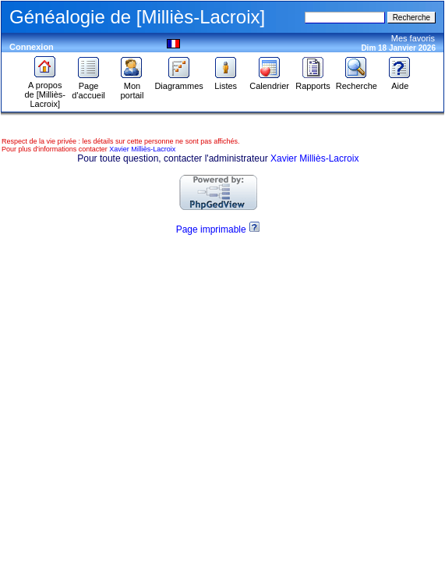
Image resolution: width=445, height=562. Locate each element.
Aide (399, 82)
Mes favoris (413, 38)
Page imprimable (211, 229)
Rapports (312, 82)
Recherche (356, 82)
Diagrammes (178, 82)
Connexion (31, 47)
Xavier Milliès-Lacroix (142, 149)
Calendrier (269, 82)
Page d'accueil (88, 86)
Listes (226, 82)
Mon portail (131, 86)
